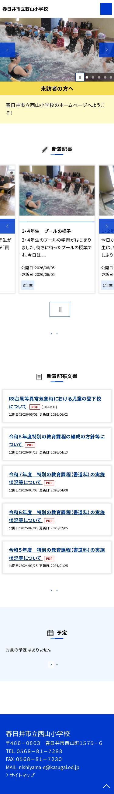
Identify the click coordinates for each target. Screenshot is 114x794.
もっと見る (54, 335)
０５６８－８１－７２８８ (39, 751)
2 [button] (93, 77)
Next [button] (106, 49)
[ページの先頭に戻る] (106, 786)
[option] (57, 50)
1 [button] (87, 77)
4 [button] (105, 77)
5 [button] (111, 77)
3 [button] (99, 77)
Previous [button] (7, 49)
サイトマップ (22, 775)
